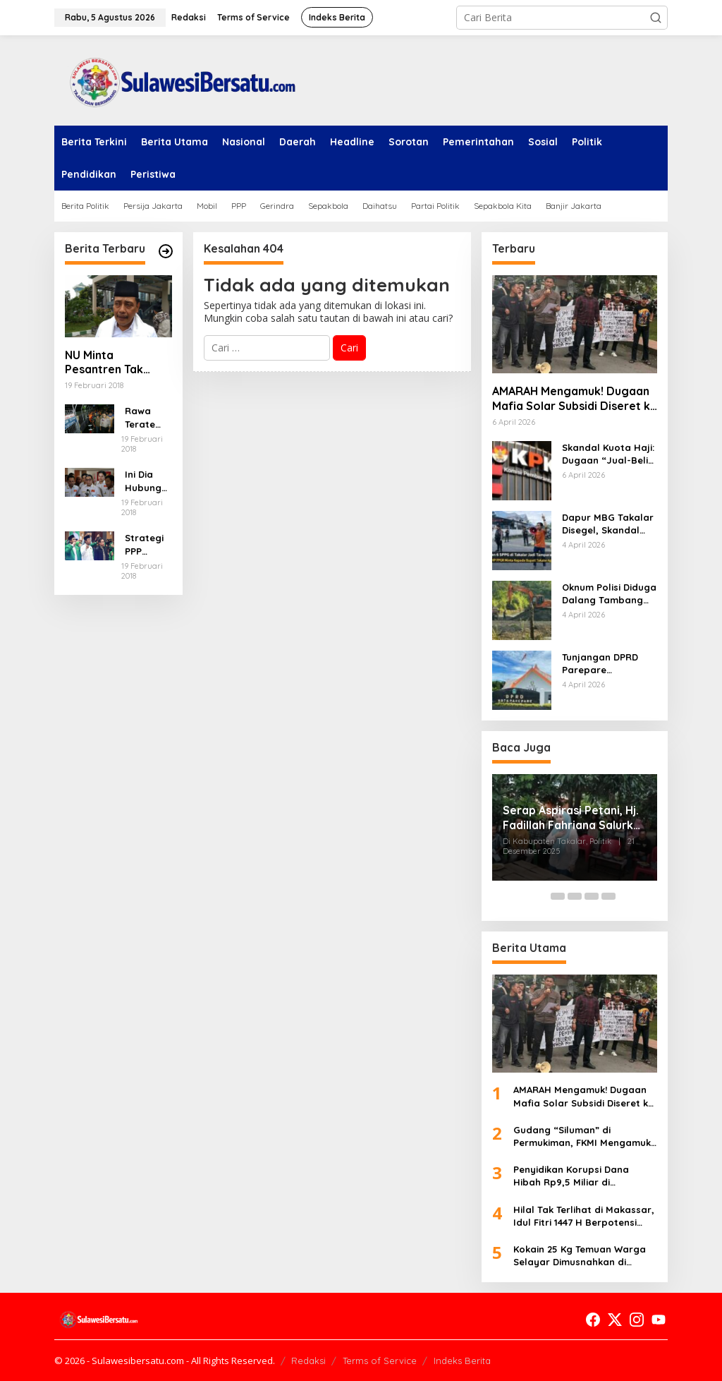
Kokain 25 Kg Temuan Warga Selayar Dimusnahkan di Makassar (579, 1255)
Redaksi (308, 1360)
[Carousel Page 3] (575, 896)
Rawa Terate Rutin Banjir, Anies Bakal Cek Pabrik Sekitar (148, 417)
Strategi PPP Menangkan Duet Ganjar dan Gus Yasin (146, 544)
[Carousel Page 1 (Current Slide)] (541, 896)
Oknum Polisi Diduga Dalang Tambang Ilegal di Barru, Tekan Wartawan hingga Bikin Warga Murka (609, 593)
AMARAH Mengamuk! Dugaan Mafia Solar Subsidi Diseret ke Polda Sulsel (574, 399)
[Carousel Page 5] (608, 896)
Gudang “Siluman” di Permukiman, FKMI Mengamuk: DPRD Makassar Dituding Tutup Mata (585, 1136)
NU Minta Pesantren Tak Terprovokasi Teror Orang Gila (118, 363)
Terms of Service (380, 1360)
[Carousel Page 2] (558, 896)
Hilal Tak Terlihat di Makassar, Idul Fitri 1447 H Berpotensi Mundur (583, 1216)
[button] (656, 18)
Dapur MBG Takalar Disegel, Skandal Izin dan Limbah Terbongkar (608, 524)
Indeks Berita (462, 1360)
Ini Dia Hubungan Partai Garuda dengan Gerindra (146, 481)
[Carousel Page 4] (592, 896)
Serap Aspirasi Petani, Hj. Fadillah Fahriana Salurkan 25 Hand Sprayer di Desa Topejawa (575, 818)
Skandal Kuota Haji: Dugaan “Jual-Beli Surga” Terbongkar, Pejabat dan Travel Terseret (608, 454)
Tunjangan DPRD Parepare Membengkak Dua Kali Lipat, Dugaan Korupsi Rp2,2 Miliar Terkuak (608, 663)
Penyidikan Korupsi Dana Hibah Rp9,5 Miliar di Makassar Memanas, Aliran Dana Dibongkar (576, 1176)
